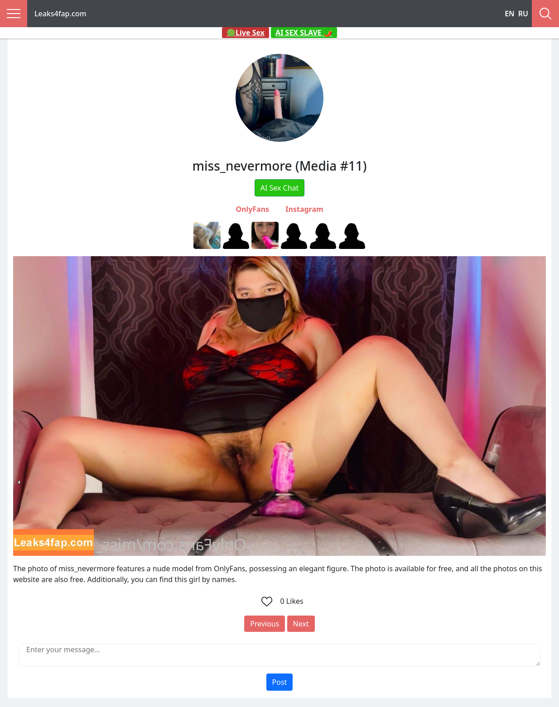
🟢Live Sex (245, 33)
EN (510, 14)
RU (523, 14)
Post (279, 682)
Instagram (304, 209)
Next (301, 624)
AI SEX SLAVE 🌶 (304, 33)
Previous (264, 624)
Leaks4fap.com (60, 14)
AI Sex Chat (279, 188)
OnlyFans (252, 209)
